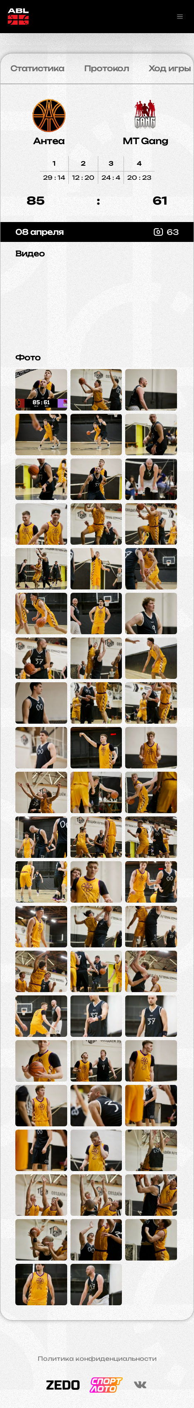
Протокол (106, 68)
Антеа (49, 141)
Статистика (37, 68)
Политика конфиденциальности (97, 1358)
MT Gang (145, 141)
